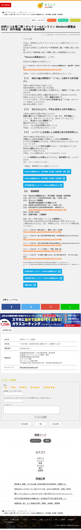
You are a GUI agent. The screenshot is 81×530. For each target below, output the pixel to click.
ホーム (6, 521)
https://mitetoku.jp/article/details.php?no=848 (42, 239)
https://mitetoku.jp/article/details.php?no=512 (42, 259)
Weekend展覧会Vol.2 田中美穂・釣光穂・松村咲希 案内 (45, 172)
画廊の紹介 (29, 285)
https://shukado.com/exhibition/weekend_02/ (47, 210)
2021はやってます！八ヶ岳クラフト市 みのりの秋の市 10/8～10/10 (42, 490)
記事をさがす (23, 12)
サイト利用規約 (8, 523)
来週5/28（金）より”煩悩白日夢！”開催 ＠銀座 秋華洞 (37, 505)
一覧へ (40, 425)
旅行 (40, 469)
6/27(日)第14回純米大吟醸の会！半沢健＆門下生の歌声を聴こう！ (40, 500)
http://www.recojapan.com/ (29, 367)
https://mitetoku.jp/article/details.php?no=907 (42, 70)
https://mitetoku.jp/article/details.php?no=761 (42, 251)
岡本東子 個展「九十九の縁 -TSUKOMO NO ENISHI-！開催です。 (40, 485)
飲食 (40, 464)
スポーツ (40, 459)
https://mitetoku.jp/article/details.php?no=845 (42, 245)
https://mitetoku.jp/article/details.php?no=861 (42, 232)
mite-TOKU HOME (9, 12)
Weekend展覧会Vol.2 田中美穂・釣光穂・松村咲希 (43, 178)
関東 (47, 442)
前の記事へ (25, 425)
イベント (34, 12)
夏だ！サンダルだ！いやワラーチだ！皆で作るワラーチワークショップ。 (43, 495)
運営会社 (71, 521)
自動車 (40, 472)
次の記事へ (56, 425)
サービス (40, 467)
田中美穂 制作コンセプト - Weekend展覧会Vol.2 (42, 185)
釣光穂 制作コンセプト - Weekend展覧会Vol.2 (41, 271)
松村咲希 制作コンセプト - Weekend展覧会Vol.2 (42, 278)
